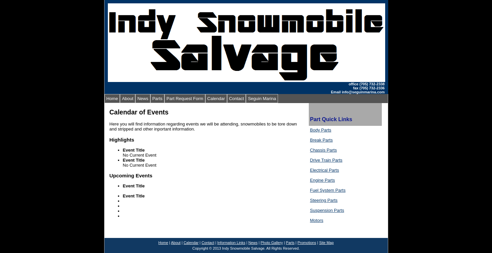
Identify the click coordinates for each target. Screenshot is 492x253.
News (142, 98)
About (127, 98)
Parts (157, 98)
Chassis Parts (323, 150)
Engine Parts (322, 180)
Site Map (326, 243)
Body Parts (321, 130)
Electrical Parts (324, 170)
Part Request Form (184, 98)
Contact (236, 98)
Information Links (231, 243)
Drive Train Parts (326, 160)
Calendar (216, 98)
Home (112, 98)
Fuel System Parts (328, 190)
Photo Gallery (272, 243)
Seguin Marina (262, 98)
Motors (317, 220)
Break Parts (321, 140)
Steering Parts (324, 200)
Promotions (306, 243)
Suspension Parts (327, 210)
